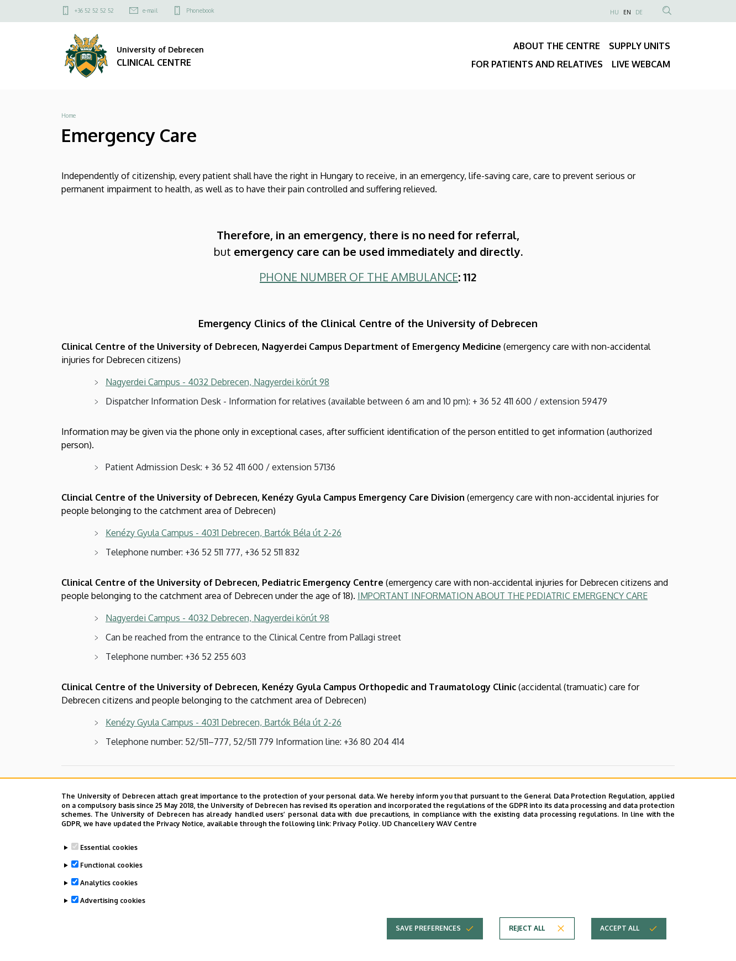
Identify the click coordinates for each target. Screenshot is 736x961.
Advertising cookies (112, 904)
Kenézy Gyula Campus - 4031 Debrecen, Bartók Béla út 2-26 (223, 532)
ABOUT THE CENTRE (556, 45)
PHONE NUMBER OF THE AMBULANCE (359, 277)
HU (614, 12)
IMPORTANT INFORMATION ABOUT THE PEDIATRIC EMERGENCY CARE (503, 595)
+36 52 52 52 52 (94, 10)
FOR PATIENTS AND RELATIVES (537, 64)
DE (639, 12)
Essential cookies (109, 851)
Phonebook (200, 10)
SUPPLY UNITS (639, 45)
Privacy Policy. (356, 827)
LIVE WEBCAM (641, 64)
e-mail (150, 10)
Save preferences (428, 931)
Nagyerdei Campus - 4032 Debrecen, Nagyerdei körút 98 (217, 381)
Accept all (619, 931)
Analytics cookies (109, 886)
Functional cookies (111, 868)
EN (627, 12)
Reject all (527, 931)
